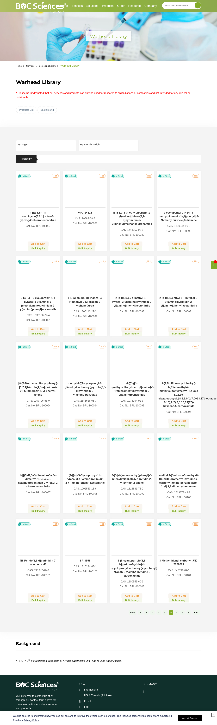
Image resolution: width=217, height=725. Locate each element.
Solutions (92, 5)
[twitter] (26, 704)
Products (107, 5)
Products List (26, 110)
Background (47, 110)
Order (121, 5)
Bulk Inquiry (38, 246)
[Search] (198, 5)
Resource (134, 5)
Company (150, 5)
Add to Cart (38, 242)
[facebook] (18, 704)
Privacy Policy (31, 720)
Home (64, 5)
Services (77, 5)
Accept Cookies (189, 718)
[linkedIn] (34, 704)
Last (196, 602)
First (132, 602)
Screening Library (52, 65)
